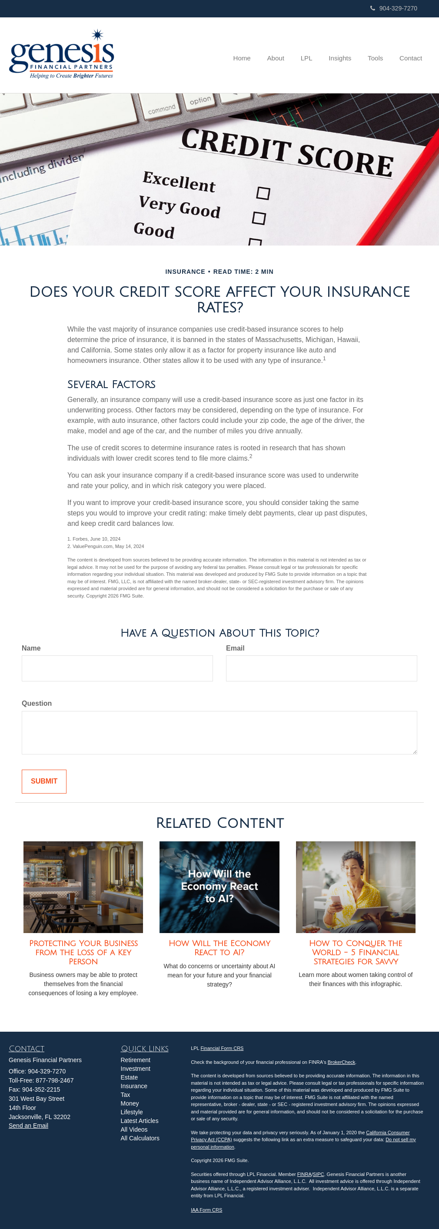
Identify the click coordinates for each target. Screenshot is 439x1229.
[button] (283, 55)
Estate (129, 1077)
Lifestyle (132, 1112)
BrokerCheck (342, 1062)
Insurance (134, 1086)
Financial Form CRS (221, 1048)
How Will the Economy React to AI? (219, 948)
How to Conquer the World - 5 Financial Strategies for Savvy (355, 952)
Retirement (135, 1059)
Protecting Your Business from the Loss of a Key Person (83, 952)
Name (31, 648)
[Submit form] (44, 782)
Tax (125, 1094)
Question (37, 703)
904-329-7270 (393, 8)
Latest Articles (140, 1120)
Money (130, 1103)
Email (235, 648)
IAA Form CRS (206, 1209)
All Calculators (140, 1138)
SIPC (318, 1174)
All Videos (134, 1129)
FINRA (304, 1174)
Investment (135, 1068)
